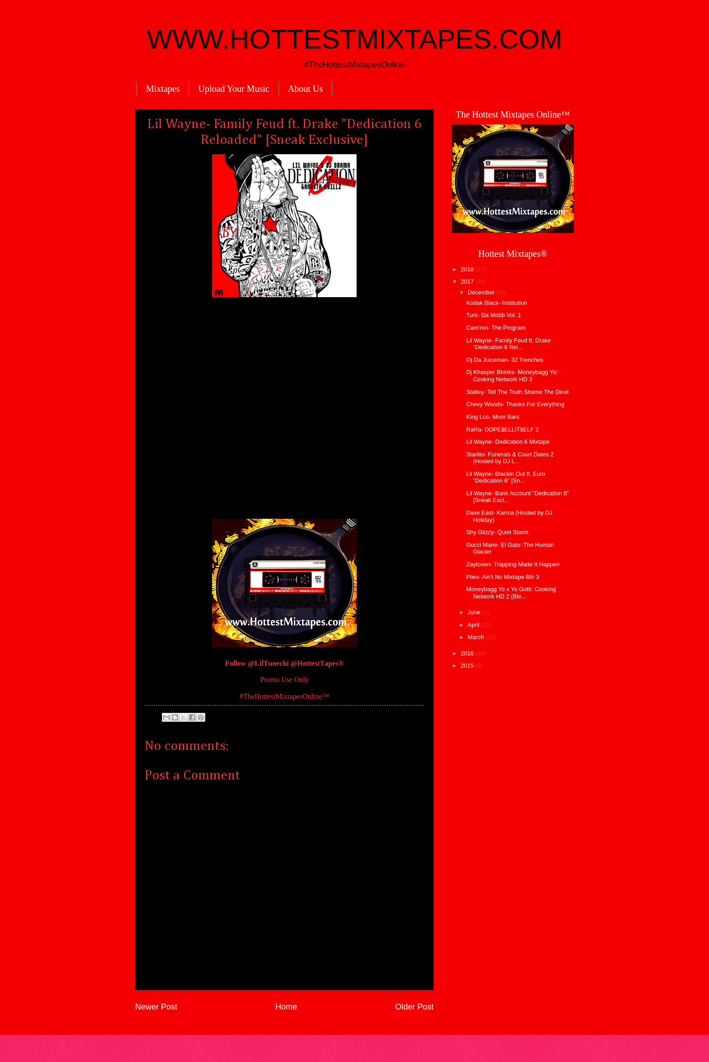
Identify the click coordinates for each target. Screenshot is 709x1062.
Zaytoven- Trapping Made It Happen (512, 564)
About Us (305, 89)
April (474, 624)
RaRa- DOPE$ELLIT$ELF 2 (502, 429)
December (482, 292)
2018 (468, 269)
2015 (468, 665)
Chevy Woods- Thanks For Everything (515, 404)
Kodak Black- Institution (496, 302)
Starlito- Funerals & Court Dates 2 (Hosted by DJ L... (509, 458)
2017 (468, 281)
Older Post (414, 1006)
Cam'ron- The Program (495, 327)
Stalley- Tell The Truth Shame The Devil (517, 392)
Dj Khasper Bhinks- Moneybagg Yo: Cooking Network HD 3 (512, 375)
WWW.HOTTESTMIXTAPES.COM (354, 39)
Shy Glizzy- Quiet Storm (497, 532)
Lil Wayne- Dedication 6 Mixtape (507, 441)
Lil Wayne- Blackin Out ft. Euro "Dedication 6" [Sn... (505, 477)
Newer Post (156, 1006)
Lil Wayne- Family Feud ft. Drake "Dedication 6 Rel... (508, 344)
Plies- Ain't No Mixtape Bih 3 (502, 577)
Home (286, 1006)
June (475, 612)
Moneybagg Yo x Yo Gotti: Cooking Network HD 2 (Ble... (511, 592)
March (476, 637)
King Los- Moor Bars (492, 416)
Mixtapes (163, 89)
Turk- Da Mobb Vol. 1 (493, 315)
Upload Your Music (233, 89)
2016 (468, 653)
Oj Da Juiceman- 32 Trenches (504, 359)
